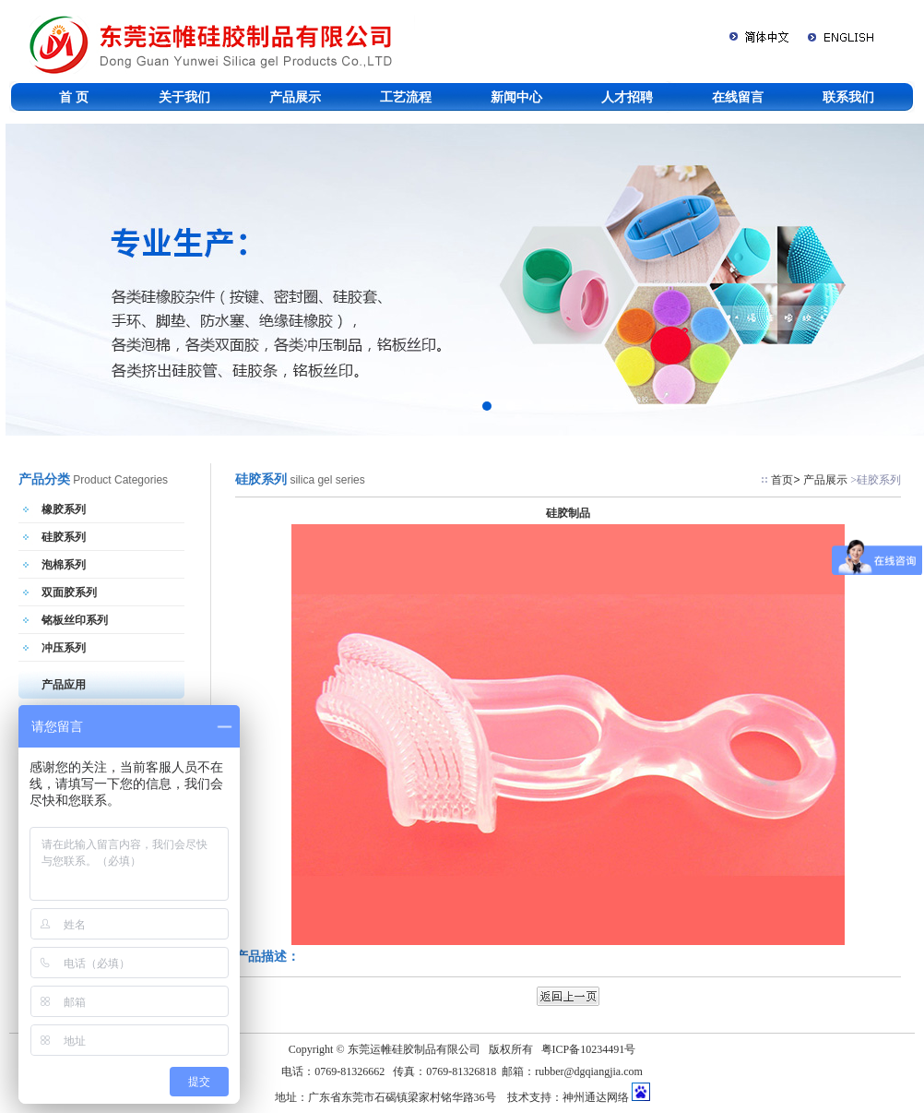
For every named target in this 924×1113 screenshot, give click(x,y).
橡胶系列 (63, 509)
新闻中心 (516, 97)
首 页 (74, 97)
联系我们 (848, 97)
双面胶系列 (69, 592)
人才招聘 (627, 97)
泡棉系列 (63, 564)
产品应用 (63, 684)
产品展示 (295, 97)
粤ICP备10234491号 (588, 1049)
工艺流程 (406, 97)
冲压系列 (63, 647)
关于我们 (184, 97)
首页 (782, 479)
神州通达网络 (596, 1097)
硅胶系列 (63, 537)
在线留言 (738, 97)
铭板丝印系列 (74, 620)
